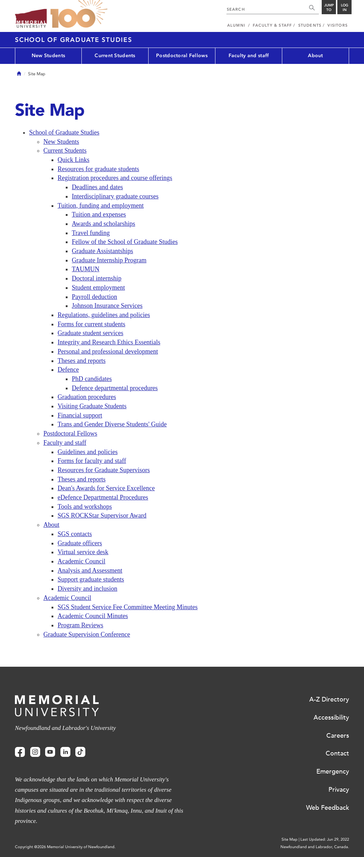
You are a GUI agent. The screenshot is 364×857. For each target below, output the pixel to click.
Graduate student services (90, 333)
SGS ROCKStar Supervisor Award (102, 515)
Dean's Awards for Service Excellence (106, 488)
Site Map (290, 839)
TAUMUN (86, 269)
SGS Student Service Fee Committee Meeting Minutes (128, 607)
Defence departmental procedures (115, 388)
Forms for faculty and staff (92, 460)
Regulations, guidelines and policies (104, 314)
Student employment (98, 287)
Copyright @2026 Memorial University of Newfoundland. (65, 847)
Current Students (115, 56)
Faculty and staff (249, 56)
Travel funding (91, 232)
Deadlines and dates (97, 187)
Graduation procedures (87, 396)
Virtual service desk (83, 552)
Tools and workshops (85, 506)
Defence (68, 369)
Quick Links (74, 159)
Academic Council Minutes (93, 615)
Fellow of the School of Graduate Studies (125, 241)
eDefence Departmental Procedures (103, 497)
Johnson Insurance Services (107, 305)
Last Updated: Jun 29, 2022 (324, 839)
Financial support (80, 415)
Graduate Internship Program (109, 260)
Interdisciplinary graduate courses (115, 196)
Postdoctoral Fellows (182, 56)
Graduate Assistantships (102, 251)
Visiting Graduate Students (92, 406)
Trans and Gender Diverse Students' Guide (112, 424)
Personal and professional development (108, 351)
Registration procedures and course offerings (115, 177)
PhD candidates (92, 378)
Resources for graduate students (98, 169)
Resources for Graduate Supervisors (104, 470)
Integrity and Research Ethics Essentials (109, 342)
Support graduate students (91, 579)
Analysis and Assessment (90, 570)
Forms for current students (91, 324)
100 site (79, 14)
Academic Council (81, 561)
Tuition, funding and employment (101, 205)
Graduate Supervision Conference (86, 634)
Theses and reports (82, 360)
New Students (48, 56)
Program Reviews (80, 625)
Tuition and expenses (99, 214)
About (315, 56)
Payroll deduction (94, 296)
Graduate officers (80, 543)
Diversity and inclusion (87, 588)
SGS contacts (75, 533)
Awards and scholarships (103, 223)
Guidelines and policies (88, 451)
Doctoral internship (96, 278)
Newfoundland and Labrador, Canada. (314, 847)
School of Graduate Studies (73, 40)
